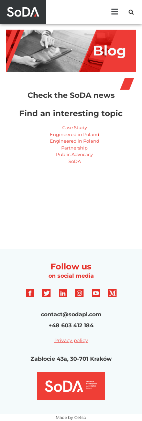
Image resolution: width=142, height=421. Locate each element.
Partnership (74, 148)
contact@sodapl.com (71, 314)
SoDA (74, 161)
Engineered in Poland (74, 134)
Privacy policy (71, 340)
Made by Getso (71, 417)
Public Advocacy (74, 154)
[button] (115, 11)
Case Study (74, 127)
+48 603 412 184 (71, 325)
